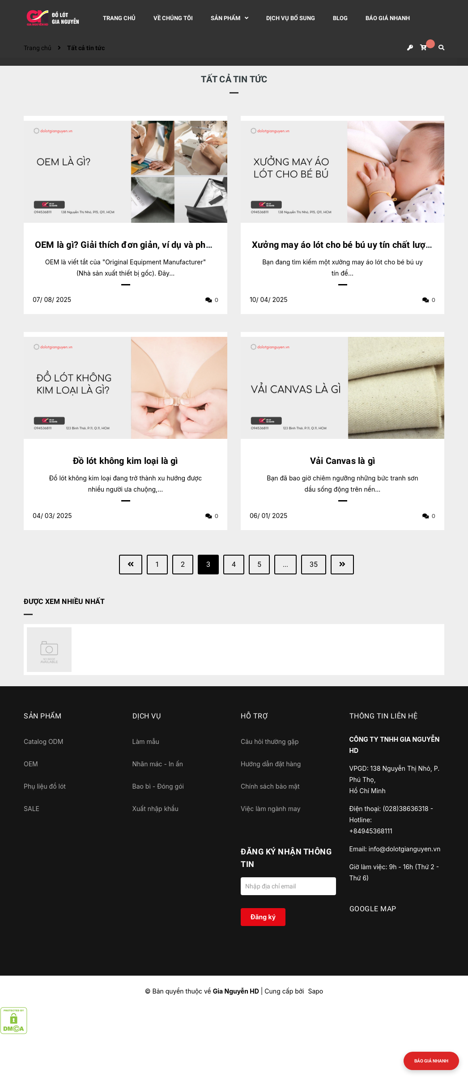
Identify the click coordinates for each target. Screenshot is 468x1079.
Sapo (315, 991)
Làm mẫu (145, 741)
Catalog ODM (43, 741)
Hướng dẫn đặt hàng (271, 764)
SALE (31, 808)
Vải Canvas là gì (342, 460)
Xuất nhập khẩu (155, 808)
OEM (31, 764)
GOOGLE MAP (372, 909)
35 (314, 564)
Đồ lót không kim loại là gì (125, 460)
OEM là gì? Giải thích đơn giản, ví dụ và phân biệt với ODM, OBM (165, 244)
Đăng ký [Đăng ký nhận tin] (263, 917)
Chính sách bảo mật (270, 786)
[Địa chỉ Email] (288, 886)
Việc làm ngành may (271, 808)
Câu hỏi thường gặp (270, 741)
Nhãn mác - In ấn (157, 764)
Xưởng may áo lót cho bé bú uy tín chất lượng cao (352, 244)
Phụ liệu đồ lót (45, 786)
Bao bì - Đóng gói (158, 786)
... (285, 564)
